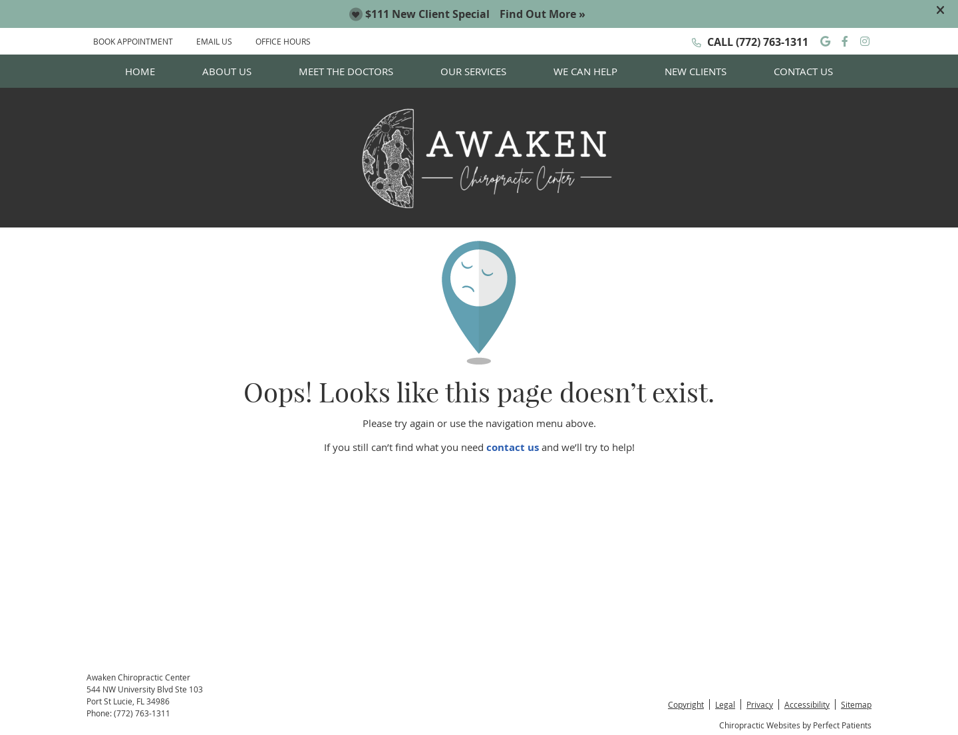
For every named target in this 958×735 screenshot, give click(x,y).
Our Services (473, 71)
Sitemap (856, 704)
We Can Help (585, 71)
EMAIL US (214, 41)
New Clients (695, 71)
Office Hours (283, 41)
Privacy (759, 704)
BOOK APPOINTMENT (133, 41)
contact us (512, 447)
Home (140, 71)
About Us (226, 71)
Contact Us (803, 71)
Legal (725, 704)
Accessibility (807, 704)
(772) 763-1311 (772, 42)
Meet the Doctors (346, 71)
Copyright (686, 704)
